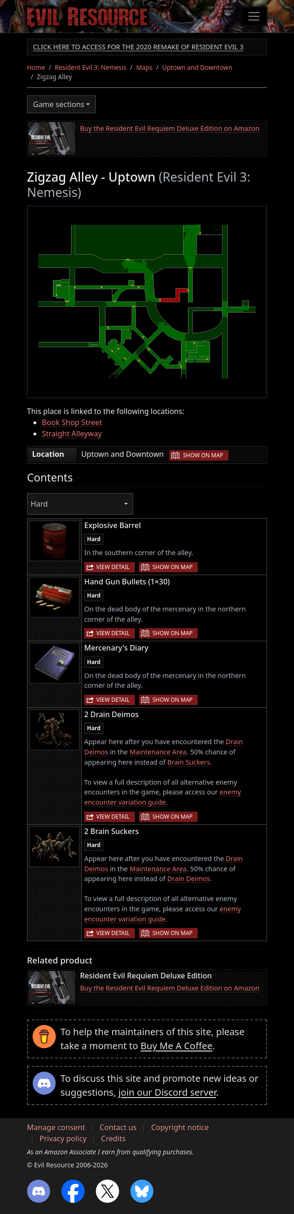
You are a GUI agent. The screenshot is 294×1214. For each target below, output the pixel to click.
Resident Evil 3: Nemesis (91, 67)
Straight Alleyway (72, 433)
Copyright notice (180, 1127)
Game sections (58, 104)
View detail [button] (113, 567)
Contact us (118, 1127)
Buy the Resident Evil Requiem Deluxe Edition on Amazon (170, 128)
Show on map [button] (203, 455)
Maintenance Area (158, 751)
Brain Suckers (188, 762)
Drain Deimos (188, 878)
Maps (144, 67)
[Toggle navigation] (254, 16)
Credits (113, 1138)
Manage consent (56, 1127)
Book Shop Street (72, 422)
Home (36, 67)
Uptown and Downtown (197, 67)
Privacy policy (63, 1138)
